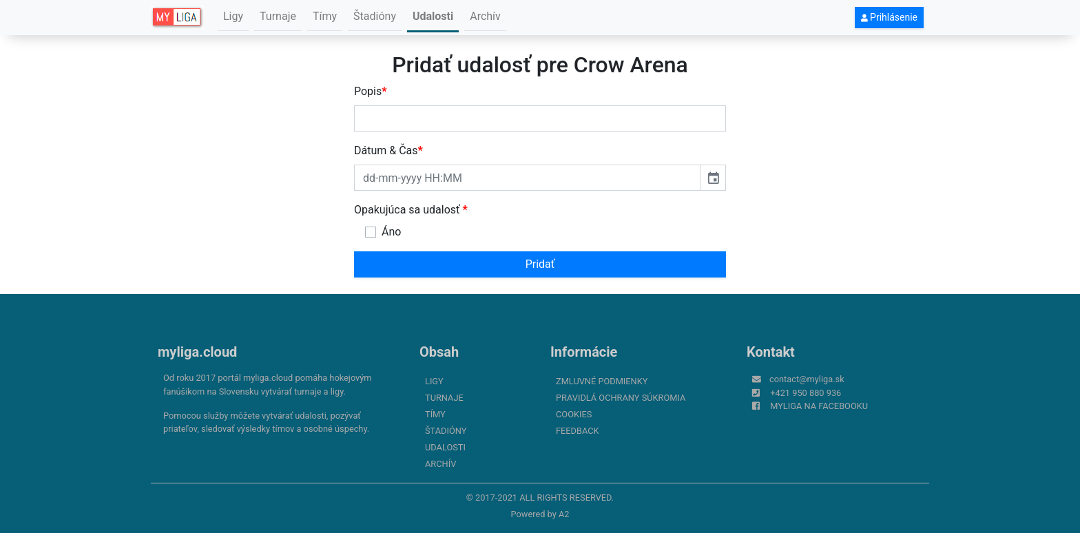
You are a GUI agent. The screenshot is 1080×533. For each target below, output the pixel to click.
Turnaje (278, 16)
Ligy (233, 16)
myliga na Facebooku (819, 406)
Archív (485, 16)
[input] (527, 178)
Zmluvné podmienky (601, 381)
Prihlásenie (889, 17)
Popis (370, 91)
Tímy (325, 16)
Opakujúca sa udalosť (411, 209)
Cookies (574, 414)
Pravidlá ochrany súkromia (620, 398)
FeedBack (577, 431)
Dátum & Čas (388, 150)
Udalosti (433, 16)
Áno (391, 231)
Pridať (540, 264)
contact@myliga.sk (806, 379)
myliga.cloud (197, 352)
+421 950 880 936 (805, 393)
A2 (564, 514)
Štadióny (374, 16)
